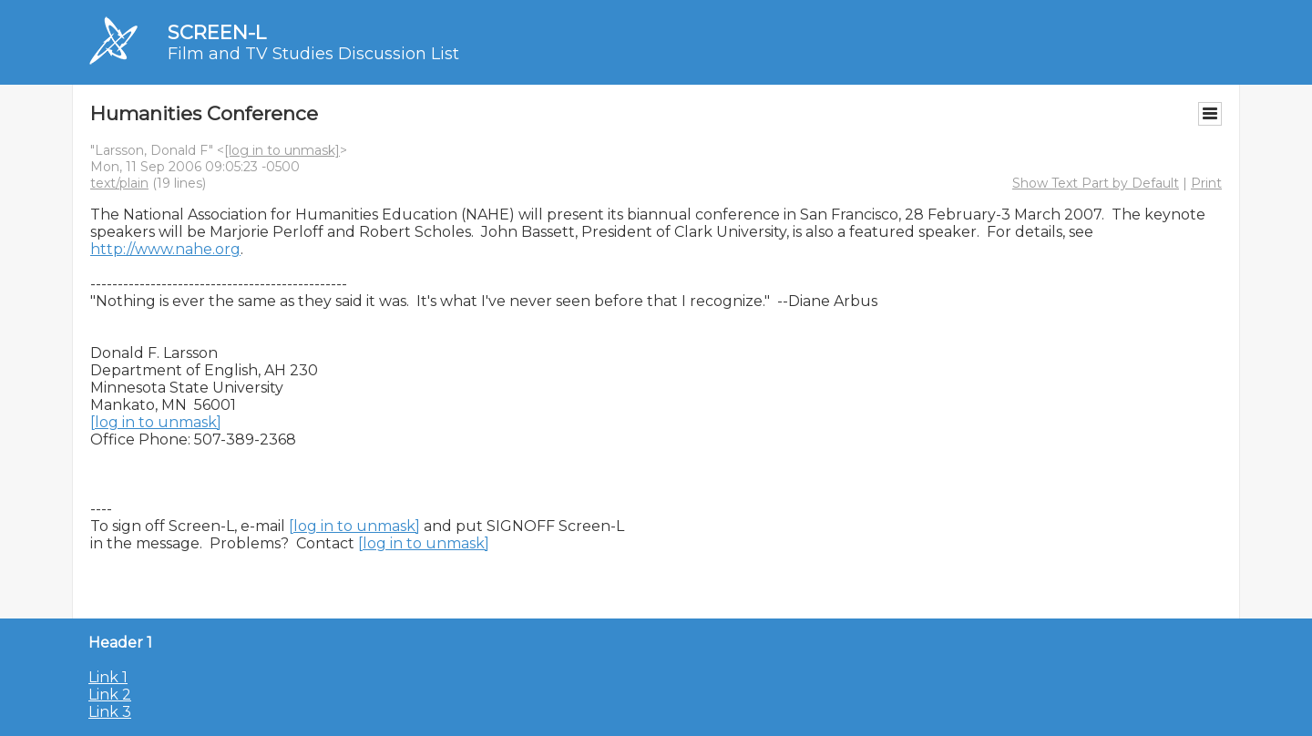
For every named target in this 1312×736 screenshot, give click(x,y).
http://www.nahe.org (165, 249)
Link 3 (109, 712)
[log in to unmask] (282, 150)
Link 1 (108, 677)
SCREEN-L (217, 32)
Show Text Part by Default (1095, 183)
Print (1206, 183)
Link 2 (109, 694)
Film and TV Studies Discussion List (313, 54)
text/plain (119, 183)
